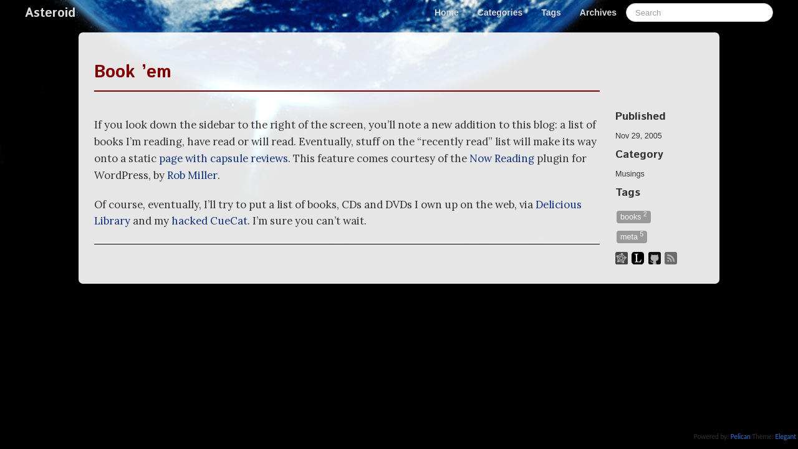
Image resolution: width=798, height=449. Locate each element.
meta (631, 236)
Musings (630, 174)
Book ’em (132, 72)
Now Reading (501, 158)
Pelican (741, 436)
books (633, 216)
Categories (500, 12)
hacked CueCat (209, 221)
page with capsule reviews (223, 158)
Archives (598, 12)
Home (447, 12)
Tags (551, 12)
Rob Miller (192, 175)
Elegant (785, 436)
